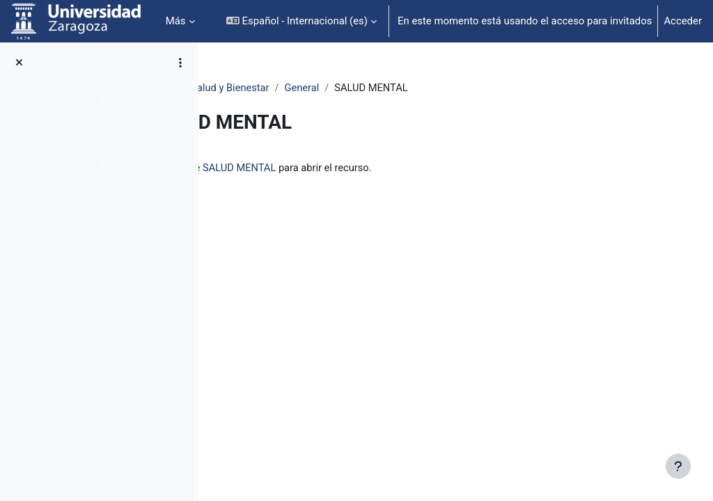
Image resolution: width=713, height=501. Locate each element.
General (416, 88)
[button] (301, 21)
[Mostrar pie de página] (678, 466)
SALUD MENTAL (366, 168)
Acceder (683, 21)
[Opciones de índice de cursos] (180, 62)
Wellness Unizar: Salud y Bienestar (305, 88)
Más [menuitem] (176, 21)
